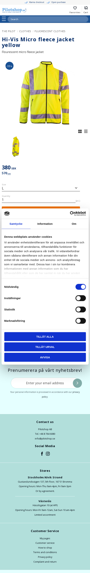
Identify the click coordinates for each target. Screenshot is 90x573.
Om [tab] (74, 223)
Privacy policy (45, 557)
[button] (5, 19)
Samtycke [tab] (15, 223)
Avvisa (45, 357)
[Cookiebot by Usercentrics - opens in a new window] (70, 213)
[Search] (85, 19)
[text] (45, 168)
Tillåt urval (45, 346)
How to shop (45, 547)
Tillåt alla (45, 336)
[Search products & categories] (43, 19)
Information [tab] (45, 223)
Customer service (45, 542)
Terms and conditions (45, 552)
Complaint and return (45, 561)
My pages (45, 538)
